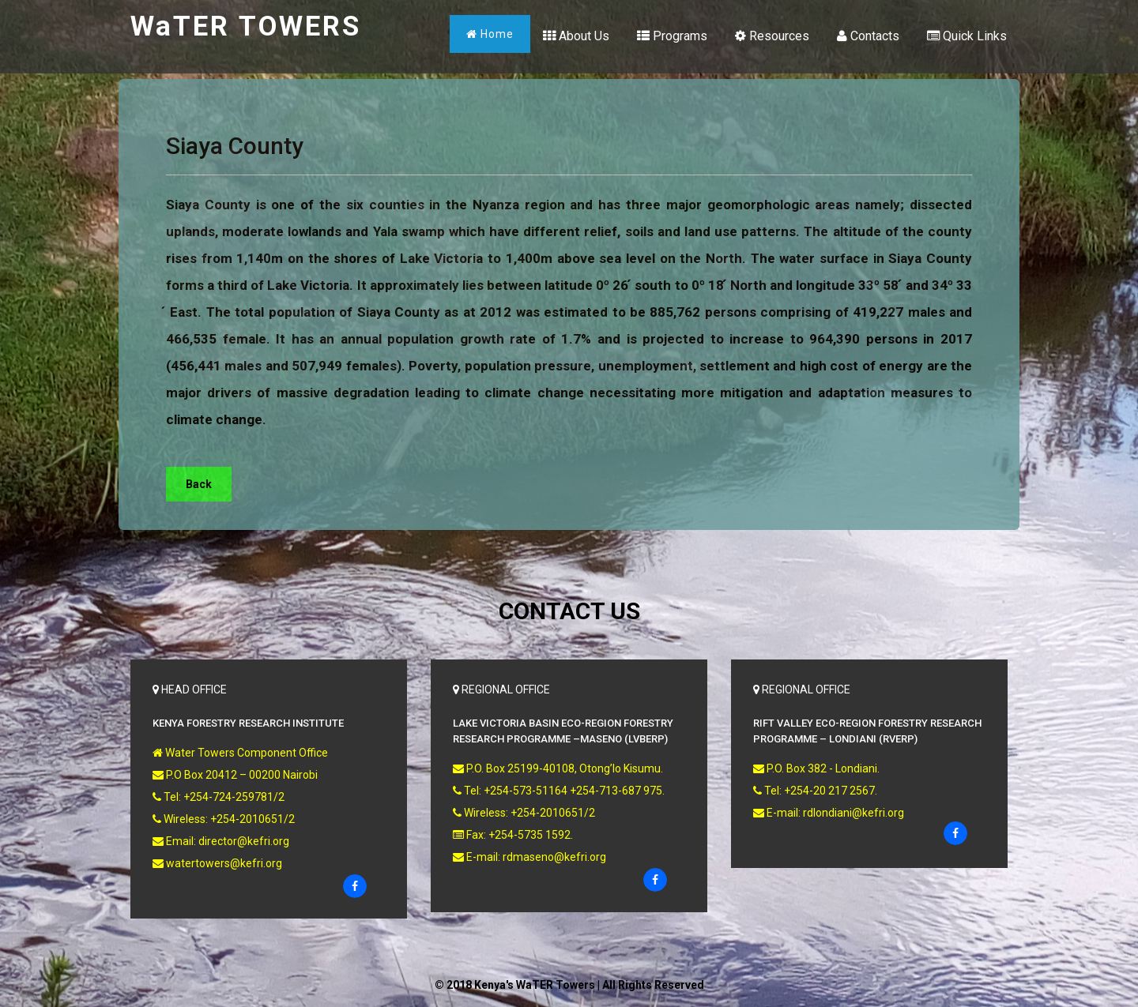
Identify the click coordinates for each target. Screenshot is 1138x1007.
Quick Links (967, 35)
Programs (672, 35)
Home (490, 34)
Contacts (868, 35)
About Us (576, 35)
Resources (772, 35)
